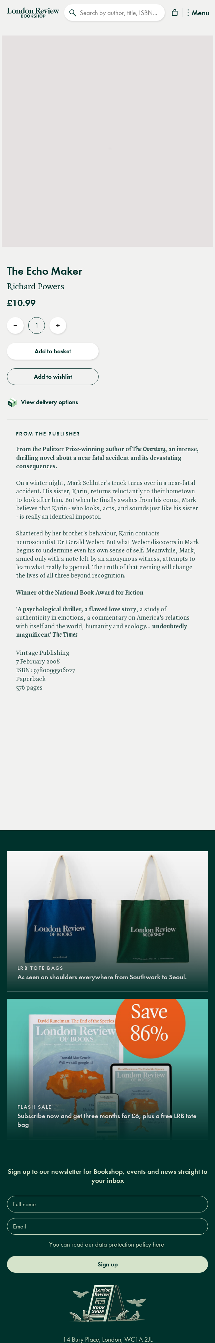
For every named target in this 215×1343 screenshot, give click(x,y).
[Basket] (175, 13)
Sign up (108, 1264)
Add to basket (52, 351)
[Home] (33, 12)
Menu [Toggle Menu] (198, 13)
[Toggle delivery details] (107, 402)
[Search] (114, 12)
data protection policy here (129, 1244)
